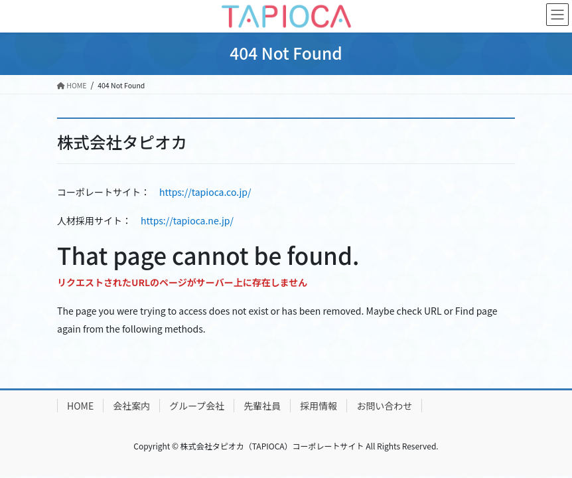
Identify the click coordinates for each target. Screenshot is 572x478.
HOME (80, 405)
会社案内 (131, 405)
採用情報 (318, 405)
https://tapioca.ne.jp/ (187, 220)
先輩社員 (262, 405)
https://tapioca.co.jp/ (205, 192)
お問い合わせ (384, 405)
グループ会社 (196, 405)
